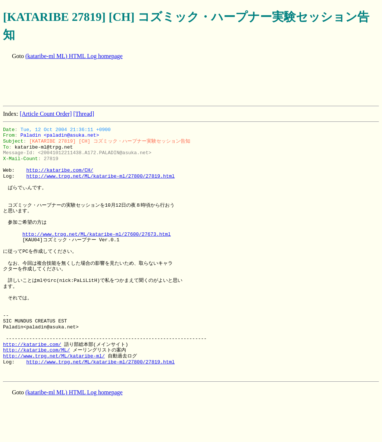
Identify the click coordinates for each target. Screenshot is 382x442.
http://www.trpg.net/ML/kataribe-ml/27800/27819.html (100, 176)
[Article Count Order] (46, 114)
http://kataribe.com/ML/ (36, 350)
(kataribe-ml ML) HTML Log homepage (74, 56)
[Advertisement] (139, 83)
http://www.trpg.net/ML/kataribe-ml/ (54, 356)
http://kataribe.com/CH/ (59, 170)
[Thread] (83, 114)
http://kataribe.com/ (32, 344)
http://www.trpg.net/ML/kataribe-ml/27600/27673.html (96, 234)
